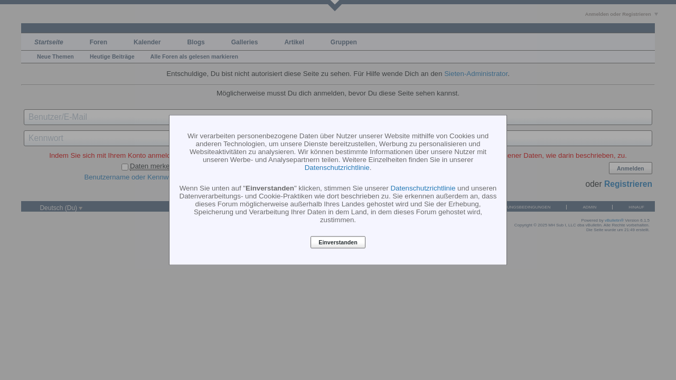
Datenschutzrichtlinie (337, 167)
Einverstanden (337, 242)
